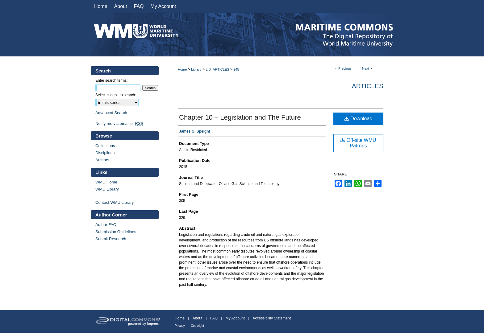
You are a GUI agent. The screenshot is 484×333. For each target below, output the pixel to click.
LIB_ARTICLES (217, 69)
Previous (345, 68)
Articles (367, 85)
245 (236, 69)
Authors (102, 160)
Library (196, 69)
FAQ (214, 318)
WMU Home (106, 182)
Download (358, 118)
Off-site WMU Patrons (358, 143)
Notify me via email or (119, 123)
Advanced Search (111, 112)
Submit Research (110, 238)
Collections (105, 145)
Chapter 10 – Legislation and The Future (240, 117)
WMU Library (107, 189)
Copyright (197, 325)
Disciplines (105, 152)
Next (365, 68)
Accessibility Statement (272, 318)
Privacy (180, 325)
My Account (235, 318)
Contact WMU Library (114, 202)
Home (182, 69)
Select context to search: (115, 95)
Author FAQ (105, 224)
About (197, 318)
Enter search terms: (111, 80)
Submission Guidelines (115, 231)
